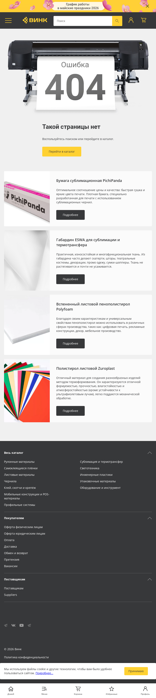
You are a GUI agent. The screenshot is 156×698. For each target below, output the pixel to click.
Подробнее (70, 215)
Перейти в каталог (62, 151)
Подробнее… (44, 673)
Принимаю (136, 671)
